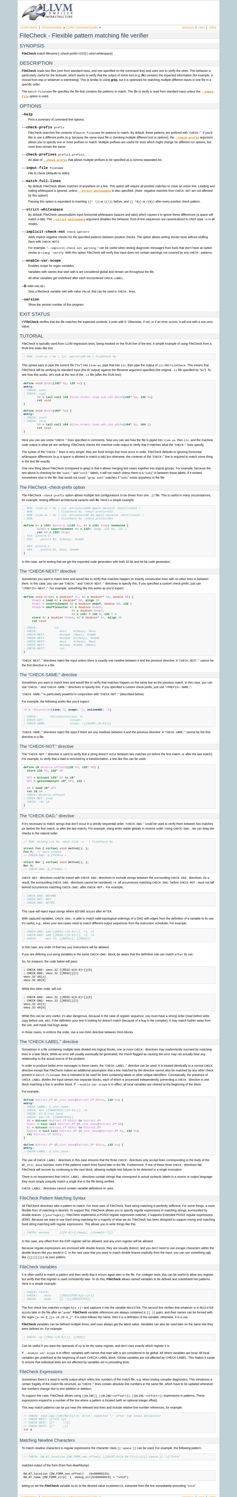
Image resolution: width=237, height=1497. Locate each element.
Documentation (52, 27)
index (212, 27)
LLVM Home (29, 27)
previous (188, 27)
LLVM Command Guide (81, 27)
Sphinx (207, 1493)
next (201, 27)
